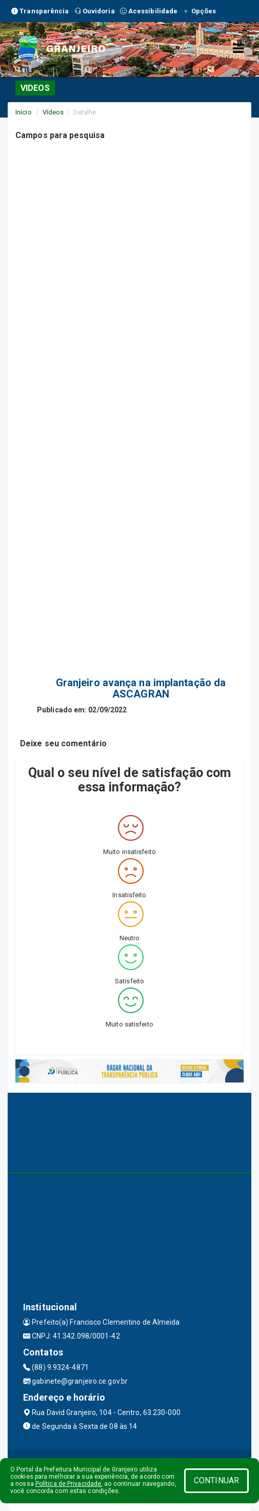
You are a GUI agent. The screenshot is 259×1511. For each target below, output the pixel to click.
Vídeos (53, 112)
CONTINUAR (216, 1480)
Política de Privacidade (68, 1483)
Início (23, 112)
